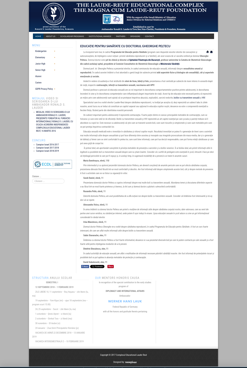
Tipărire (208, 52)
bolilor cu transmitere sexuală (186, 97)
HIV (203, 97)
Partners (120, 36)
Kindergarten (40, 51)
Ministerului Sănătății (170, 64)
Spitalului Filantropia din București (144, 60)
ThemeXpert (131, 362)
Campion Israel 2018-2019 (47, 151)
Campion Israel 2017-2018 (47, 147)
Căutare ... (36, 176)
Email (211, 52)
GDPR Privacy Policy (44, 89)
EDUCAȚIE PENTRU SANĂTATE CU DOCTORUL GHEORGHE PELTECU (125, 46)
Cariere (38, 82)
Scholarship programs (72, 36)
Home (38, 36)
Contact (149, 36)
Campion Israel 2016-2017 (47, 144)
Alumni (38, 76)
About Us (50, 36)
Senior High (40, 70)
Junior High (40, 63)
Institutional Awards (100, 36)
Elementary (40, 57)
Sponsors (135, 36)
